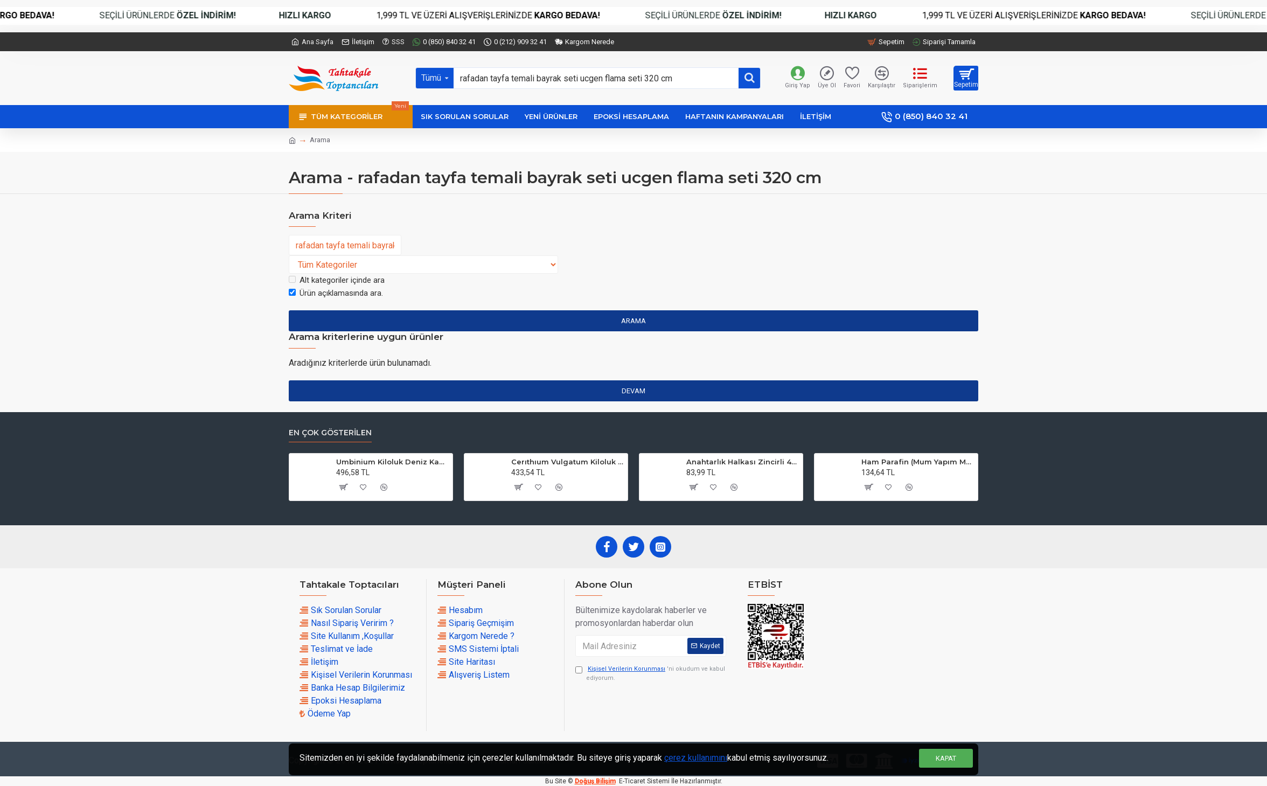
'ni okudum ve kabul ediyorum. (650, 673)
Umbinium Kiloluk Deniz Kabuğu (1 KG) (392, 461)
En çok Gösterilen (330, 432)
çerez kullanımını (695, 758)
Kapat (946, 758)
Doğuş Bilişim (595, 781)
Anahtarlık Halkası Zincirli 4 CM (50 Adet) (742, 461)
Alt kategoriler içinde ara (337, 280)
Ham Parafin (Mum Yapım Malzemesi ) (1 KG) (917, 461)
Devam (633, 391)
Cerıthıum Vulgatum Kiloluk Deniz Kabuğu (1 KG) (567, 461)
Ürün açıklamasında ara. (336, 293)
